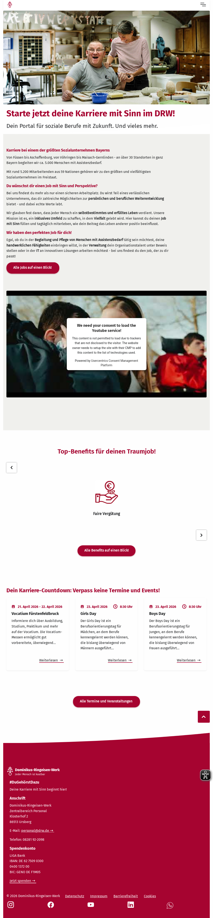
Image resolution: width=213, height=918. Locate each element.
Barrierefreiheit (125, 896)
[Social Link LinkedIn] (132, 907)
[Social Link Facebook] (51, 907)
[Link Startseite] (9, 5)
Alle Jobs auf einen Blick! (32, 268)
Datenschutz (74, 896)
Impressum (98, 896)
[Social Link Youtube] (91, 907)
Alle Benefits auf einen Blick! (106, 550)
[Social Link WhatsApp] (171, 908)
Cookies (150, 896)
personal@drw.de (35, 831)
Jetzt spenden (20, 881)
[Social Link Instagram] (11, 907)
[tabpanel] (106, 498)
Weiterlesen (49, 660)
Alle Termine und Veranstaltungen (106, 701)
